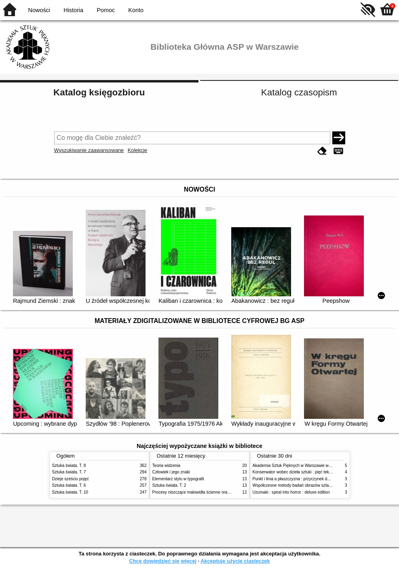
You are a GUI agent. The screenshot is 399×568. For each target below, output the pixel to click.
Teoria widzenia (166, 465)
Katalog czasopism (299, 92)
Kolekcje (137, 150)
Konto (136, 10)
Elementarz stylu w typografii (178, 479)
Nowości (39, 10)
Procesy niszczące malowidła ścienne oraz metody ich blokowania (212, 492)
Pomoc (106, 10)
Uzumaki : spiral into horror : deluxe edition (291, 492)
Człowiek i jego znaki (171, 472)
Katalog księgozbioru (99, 92)
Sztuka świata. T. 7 (69, 472)
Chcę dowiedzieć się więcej (162, 561)
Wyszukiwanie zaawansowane (89, 150)
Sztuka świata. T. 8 (69, 465)
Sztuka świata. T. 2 (169, 485)
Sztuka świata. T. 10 (70, 492)
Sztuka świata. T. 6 (69, 485)
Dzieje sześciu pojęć (70, 479)
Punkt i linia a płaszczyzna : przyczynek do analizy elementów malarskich (319, 479)
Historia (73, 10)
